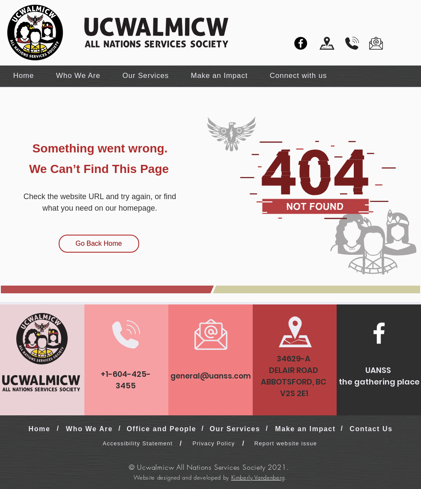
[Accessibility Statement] (138, 443)
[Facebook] (300, 43)
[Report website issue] (287, 443)
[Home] (40, 428)
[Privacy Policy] (215, 443)
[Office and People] (162, 428)
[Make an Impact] (306, 428)
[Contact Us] (372, 428)
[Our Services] (236, 428)
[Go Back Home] (99, 244)
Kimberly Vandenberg (258, 477)
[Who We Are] (90, 428)
